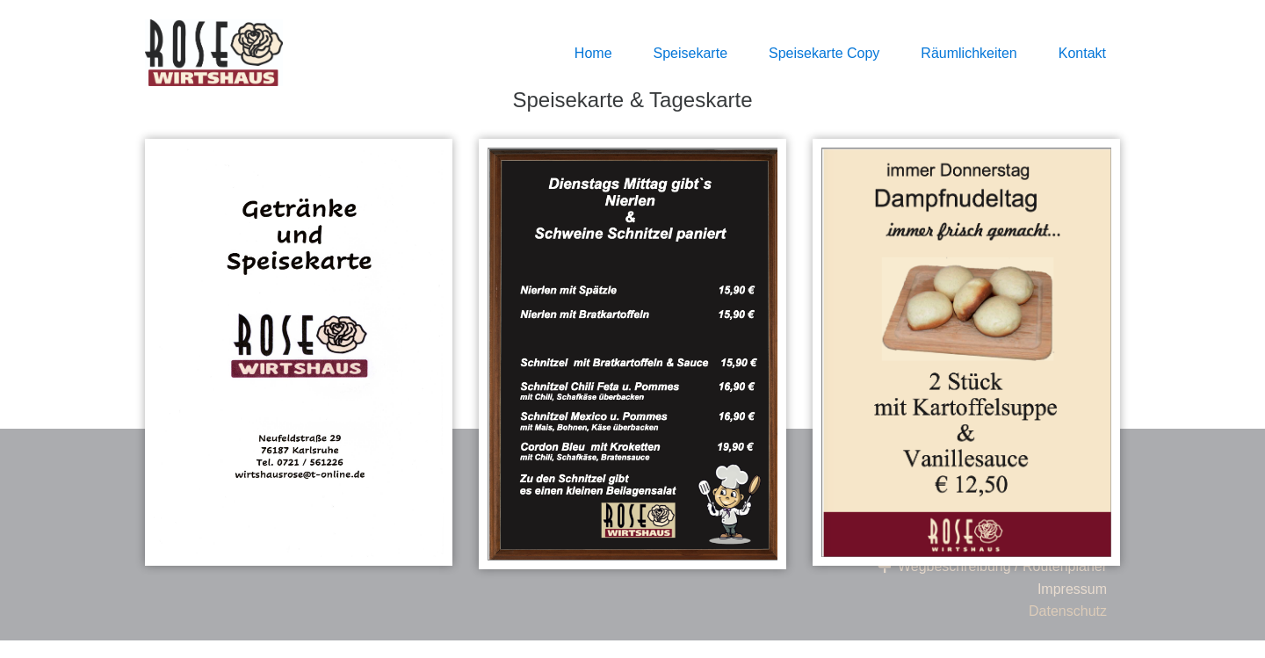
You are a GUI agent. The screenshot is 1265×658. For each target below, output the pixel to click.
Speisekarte (691, 53)
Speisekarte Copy (824, 53)
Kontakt (1082, 53)
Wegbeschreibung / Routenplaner (991, 566)
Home (593, 53)
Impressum (1072, 589)
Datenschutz (1068, 611)
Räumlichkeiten (968, 53)
